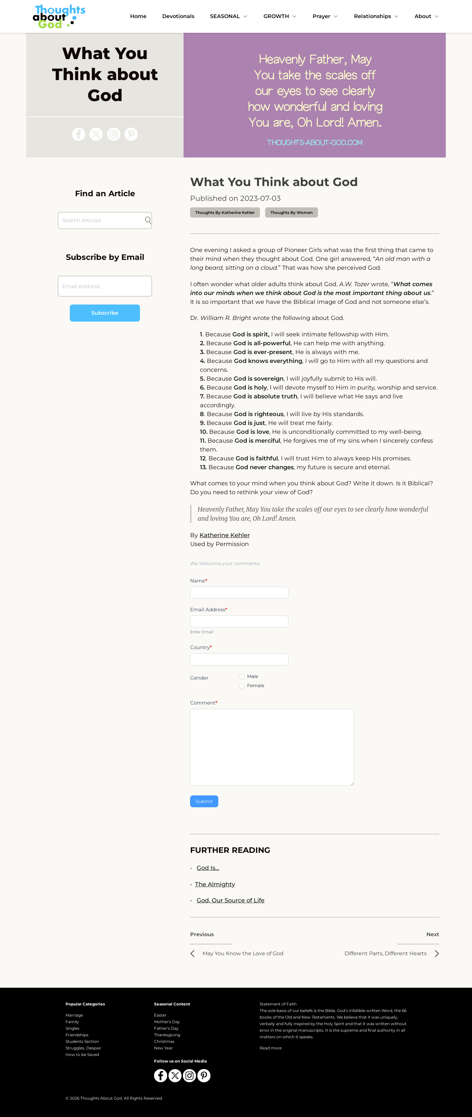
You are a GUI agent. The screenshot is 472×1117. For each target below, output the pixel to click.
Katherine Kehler (225, 535)
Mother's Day (167, 1021)
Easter (160, 1015)
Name (198, 581)
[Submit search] (148, 220)
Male (248, 676)
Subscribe (104, 313)
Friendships (77, 1034)
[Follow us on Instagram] (113, 134)
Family (72, 1021)
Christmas (164, 1041)
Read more (271, 1047)
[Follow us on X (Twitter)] (96, 134)
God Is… (208, 868)
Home (138, 16)
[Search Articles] (101, 220)
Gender (199, 678)
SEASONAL (229, 16)
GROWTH (280, 16)
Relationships (376, 16)
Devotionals (178, 16)
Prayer (325, 16)
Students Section (82, 1041)
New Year (163, 1047)
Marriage (74, 1015)
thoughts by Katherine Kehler (225, 212)
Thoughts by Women (291, 212)
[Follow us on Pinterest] (131, 134)
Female (251, 685)
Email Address (208, 609)
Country (201, 647)
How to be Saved (82, 1054)
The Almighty (215, 884)
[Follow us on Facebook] (78, 134)
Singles (72, 1028)
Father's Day (166, 1028)
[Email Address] (105, 286)
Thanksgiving (167, 1034)
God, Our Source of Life (231, 900)
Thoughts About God (101, 1098)
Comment (204, 703)
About (427, 16)
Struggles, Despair (83, 1047)
